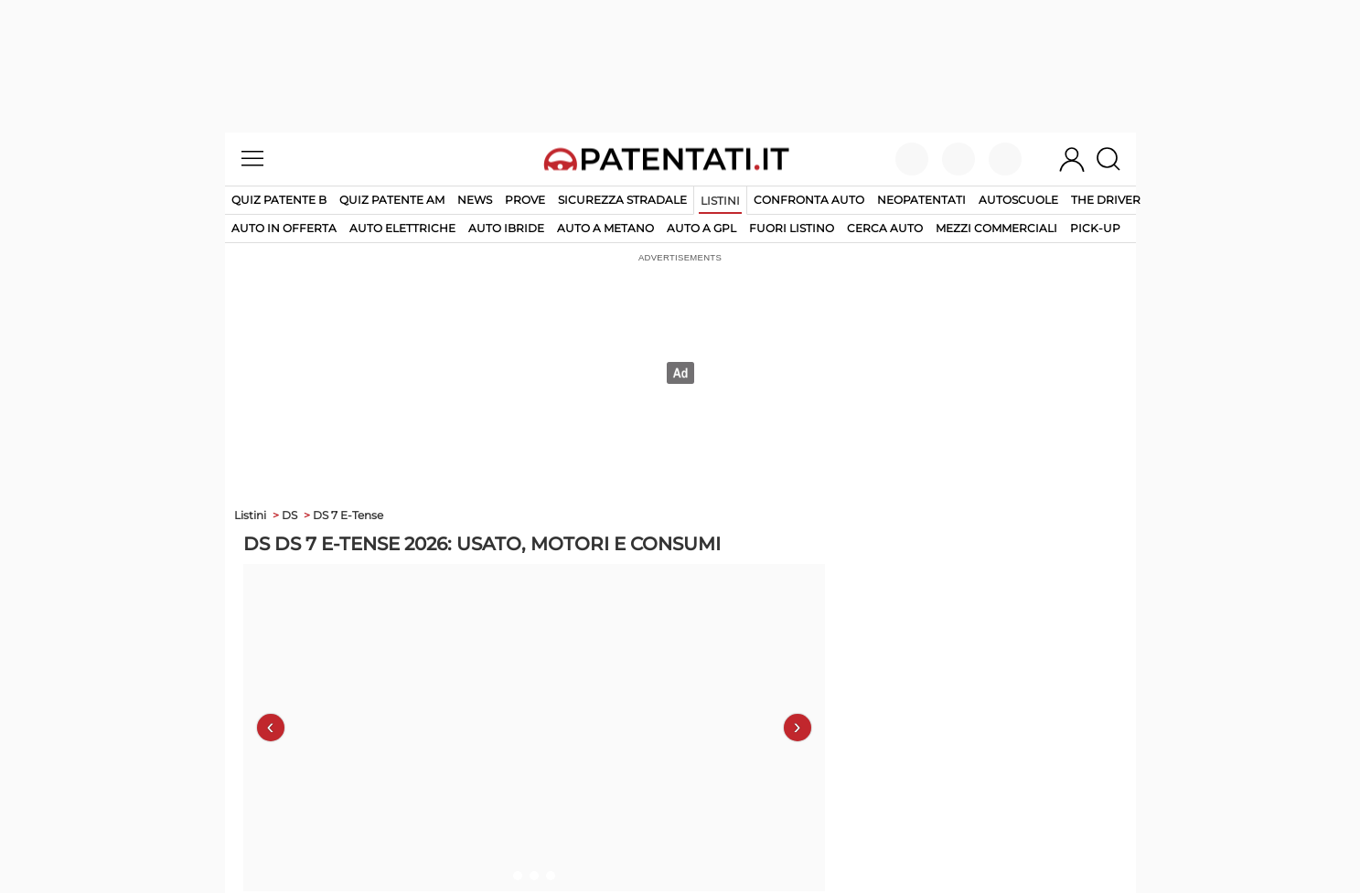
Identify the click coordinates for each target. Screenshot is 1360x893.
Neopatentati (921, 200)
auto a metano (605, 228)
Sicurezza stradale (622, 200)
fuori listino (791, 228)
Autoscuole (1018, 200)
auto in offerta (284, 228)
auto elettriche (402, 228)
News (474, 200)
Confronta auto (809, 200)
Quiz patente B (279, 200)
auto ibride (506, 228)
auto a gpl (701, 228)
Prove (525, 200)
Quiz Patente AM (391, 200)
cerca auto (885, 228)
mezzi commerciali (996, 228)
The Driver (1105, 200)
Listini (720, 200)
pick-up (1095, 228)
